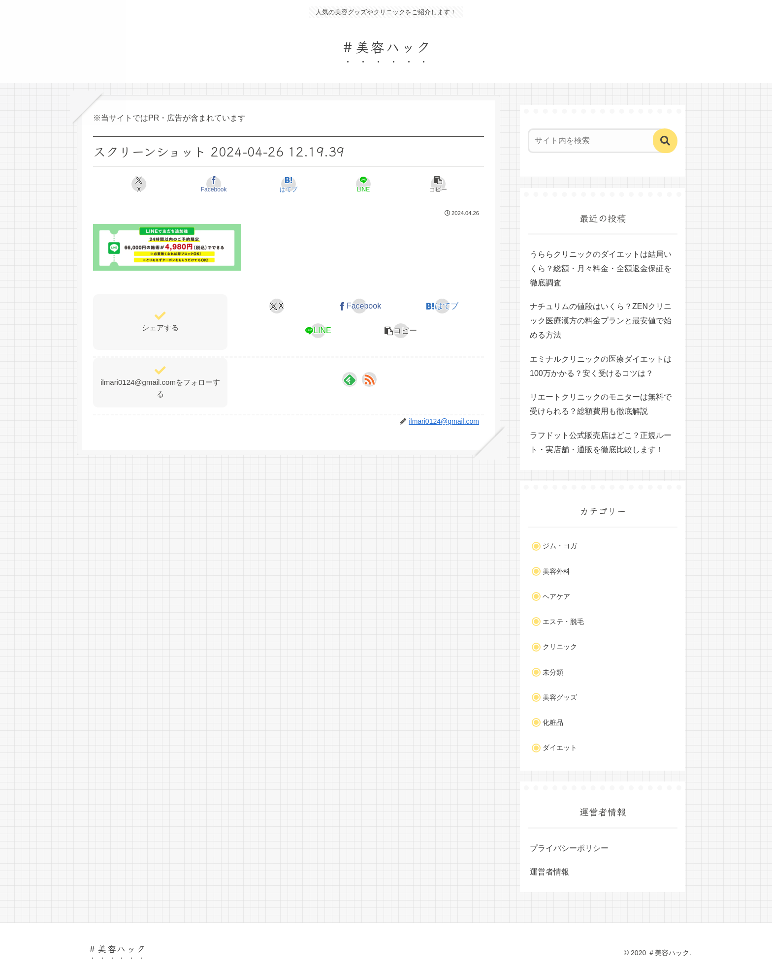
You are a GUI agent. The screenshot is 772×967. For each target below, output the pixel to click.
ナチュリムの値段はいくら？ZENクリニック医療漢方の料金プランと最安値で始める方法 (601, 320)
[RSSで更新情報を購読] (369, 379)
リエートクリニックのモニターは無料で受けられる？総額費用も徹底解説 (601, 404)
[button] (419, 184)
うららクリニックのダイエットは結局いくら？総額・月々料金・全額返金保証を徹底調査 (601, 268)
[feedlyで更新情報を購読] (349, 379)
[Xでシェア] (157, 184)
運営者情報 (549, 872)
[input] (597, 140)
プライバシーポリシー (569, 848)
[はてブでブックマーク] (288, 184)
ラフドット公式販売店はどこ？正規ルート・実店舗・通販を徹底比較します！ (601, 442)
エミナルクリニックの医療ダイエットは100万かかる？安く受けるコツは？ (601, 366)
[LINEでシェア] (354, 184)
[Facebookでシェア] (223, 184)
